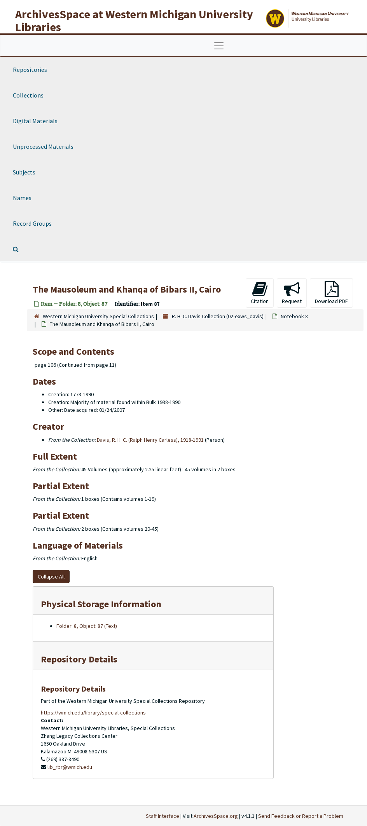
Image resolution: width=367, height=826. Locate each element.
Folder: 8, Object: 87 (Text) (86, 625)
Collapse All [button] (51, 576)
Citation (260, 293)
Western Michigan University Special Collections (98, 316)
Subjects (24, 172)
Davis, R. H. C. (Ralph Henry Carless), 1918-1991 (150, 439)
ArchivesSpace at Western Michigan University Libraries (134, 20)
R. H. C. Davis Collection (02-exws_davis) (218, 316)
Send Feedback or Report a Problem (300, 815)
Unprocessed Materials (43, 146)
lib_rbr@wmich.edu (69, 766)
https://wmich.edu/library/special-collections (93, 712)
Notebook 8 (294, 316)
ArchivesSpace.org (216, 815)
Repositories (30, 69)
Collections (28, 95)
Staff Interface (162, 815)
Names (22, 198)
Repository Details (79, 659)
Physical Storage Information (101, 604)
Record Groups (32, 223)
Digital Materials (35, 121)
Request (292, 293)
